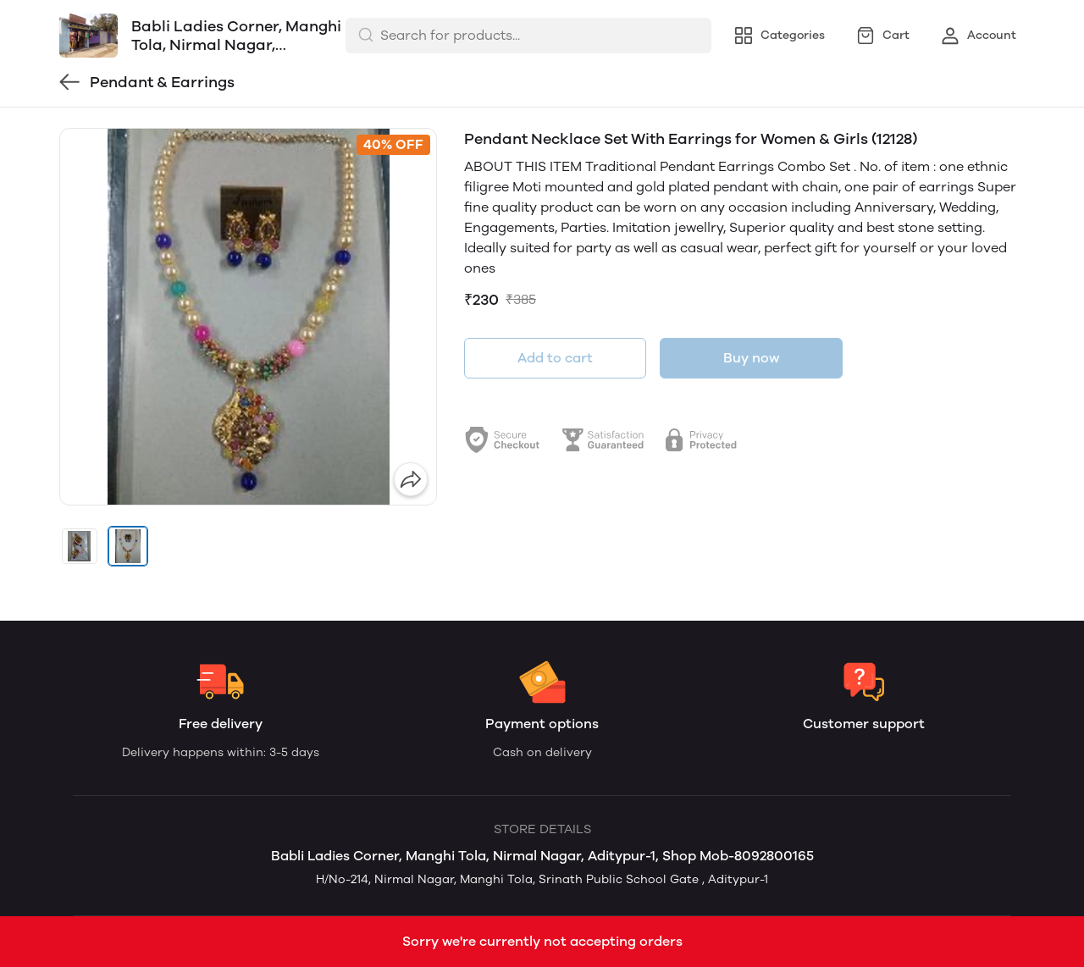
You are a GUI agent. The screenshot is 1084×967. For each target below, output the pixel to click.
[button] (79, 546)
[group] (248, 317)
